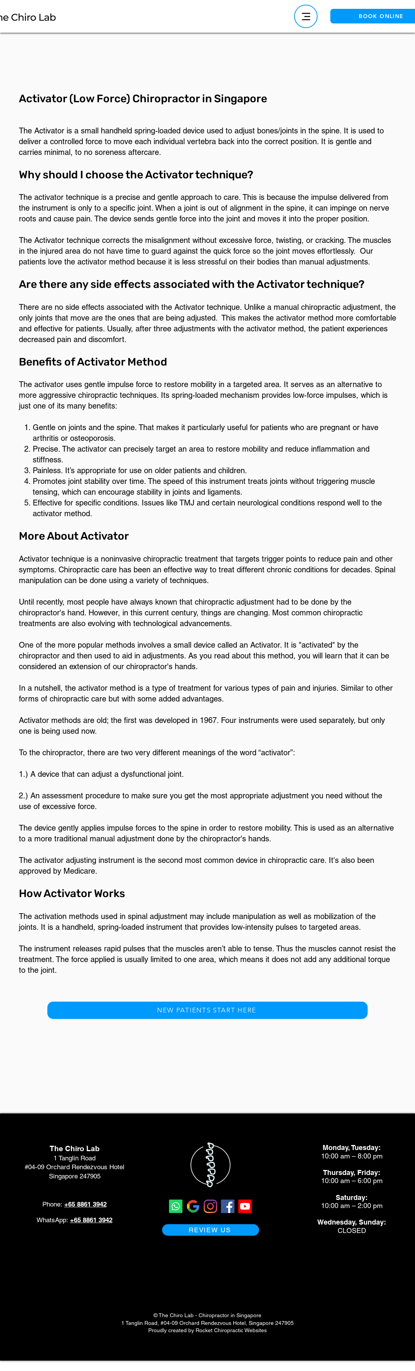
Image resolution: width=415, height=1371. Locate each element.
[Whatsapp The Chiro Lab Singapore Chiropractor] (175, 1206)
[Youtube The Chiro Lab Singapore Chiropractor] (245, 1206)
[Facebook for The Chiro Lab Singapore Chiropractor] (227, 1206)
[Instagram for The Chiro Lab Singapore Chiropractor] (210, 1206)
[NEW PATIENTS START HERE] (207, 1010)
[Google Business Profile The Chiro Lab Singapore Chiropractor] (193, 1206)
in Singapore (234, 98)
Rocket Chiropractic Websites (231, 1330)
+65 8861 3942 (85, 1204)
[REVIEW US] (210, 1230)
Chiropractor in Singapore (230, 1315)
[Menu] (306, 16)
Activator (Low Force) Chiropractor (110, 98)
